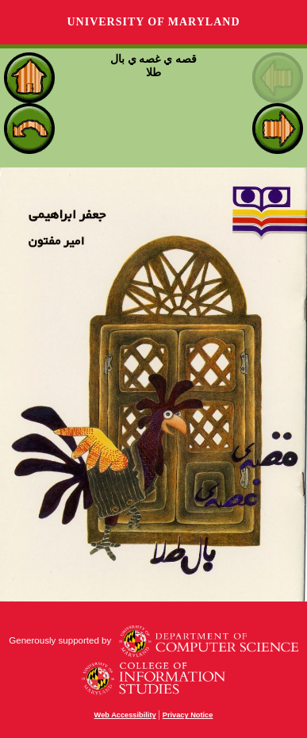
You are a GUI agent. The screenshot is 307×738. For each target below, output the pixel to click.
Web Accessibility (125, 715)
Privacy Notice (188, 715)
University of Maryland (153, 22)
